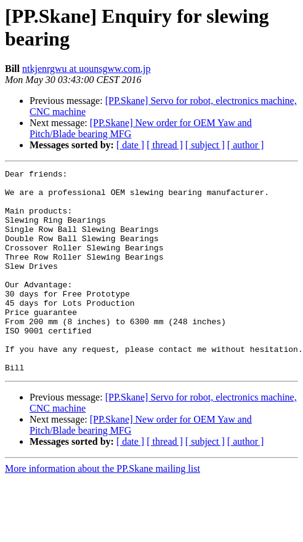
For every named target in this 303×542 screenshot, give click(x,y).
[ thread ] (165, 145)
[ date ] (130, 145)
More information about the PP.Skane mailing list (102, 509)
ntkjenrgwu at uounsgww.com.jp (86, 68)
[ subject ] (205, 145)
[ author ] (245, 145)
